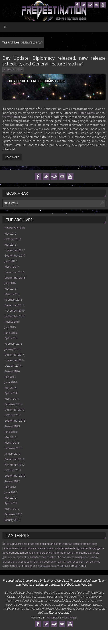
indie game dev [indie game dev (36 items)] (83, 553)
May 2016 (10, 288)
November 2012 (15, 465)
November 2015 (15, 310)
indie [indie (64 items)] (56, 553)
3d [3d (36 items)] (4, 544)
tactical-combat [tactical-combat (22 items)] (69, 566)
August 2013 (12, 426)
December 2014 (14, 355)
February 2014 (13, 404)
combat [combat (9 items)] (66, 544)
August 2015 (12, 322)
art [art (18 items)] (19, 544)
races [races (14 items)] (75, 561)
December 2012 (14, 459)
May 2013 (10, 437)
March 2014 (12, 399)
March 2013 (12, 442)
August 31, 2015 (13, 69)
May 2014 (10, 388)
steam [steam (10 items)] (55, 566)
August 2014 (12, 371)
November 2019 (15, 228)
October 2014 (13, 365)
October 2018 (13, 239)
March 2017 (12, 267)
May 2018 (10, 245)
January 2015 (12, 349)
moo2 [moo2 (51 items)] (94, 557)
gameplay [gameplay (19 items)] (25, 553)
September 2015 (15, 316)
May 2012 (10, 498)
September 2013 (15, 421)
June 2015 (11, 333)
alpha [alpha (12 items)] (13, 544)
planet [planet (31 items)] (6, 561)
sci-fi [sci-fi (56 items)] (82, 561)
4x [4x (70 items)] (7, 544)
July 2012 (10, 487)
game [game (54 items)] (60, 548)
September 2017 (15, 255)
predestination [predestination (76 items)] (30, 561)
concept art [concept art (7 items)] (79, 544)
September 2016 (15, 278)
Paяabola (53, 617)
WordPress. (69, 617)
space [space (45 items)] (47, 566)
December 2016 (14, 272)
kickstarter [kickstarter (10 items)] (33, 557)
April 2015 (11, 338)
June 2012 (11, 492)
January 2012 (12, 520)
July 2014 (10, 377)
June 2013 (11, 432)
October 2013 (13, 415)
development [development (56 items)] (10, 548)
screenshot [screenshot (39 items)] (93, 561)
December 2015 (14, 305)
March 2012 (12, 509)
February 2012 (13, 514)
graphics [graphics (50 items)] (47, 553)
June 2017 (11, 261)
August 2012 (12, 481)
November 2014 (15, 360)
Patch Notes (87, 113)
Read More (12, 157)
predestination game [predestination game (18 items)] (52, 561)
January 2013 (12, 454)
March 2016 (12, 294)
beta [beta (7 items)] (24, 544)
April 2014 (11, 393)
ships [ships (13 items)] (39, 566)
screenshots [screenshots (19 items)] (10, 566)
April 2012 (11, 503)
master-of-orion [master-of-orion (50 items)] (56, 557)
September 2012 (15, 476)
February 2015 (13, 344)
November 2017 (15, 250)
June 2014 (11, 382)
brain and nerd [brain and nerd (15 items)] (37, 544)
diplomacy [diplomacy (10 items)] (26, 548)
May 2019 (10, 233)
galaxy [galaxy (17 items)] (52, 548)
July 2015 (10, 327)
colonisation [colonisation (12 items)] (54, 544)
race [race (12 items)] (68, 561)
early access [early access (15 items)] (40, 548)
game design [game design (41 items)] (88, 548)
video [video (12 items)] (82, 566)
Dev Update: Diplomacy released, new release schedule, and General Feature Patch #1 (54, 61)
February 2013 (13, 448)
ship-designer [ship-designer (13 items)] (26, 566)
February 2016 (13, 300)
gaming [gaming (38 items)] (36, 553)
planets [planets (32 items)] (15, 561)
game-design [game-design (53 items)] (72, 548)
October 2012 (13, 470)
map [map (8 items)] (43, 557)
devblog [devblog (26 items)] (92, 544)
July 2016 (10, 283)
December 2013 (14, 410)
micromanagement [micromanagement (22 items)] (78, 557)
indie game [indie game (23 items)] (66, 553)
